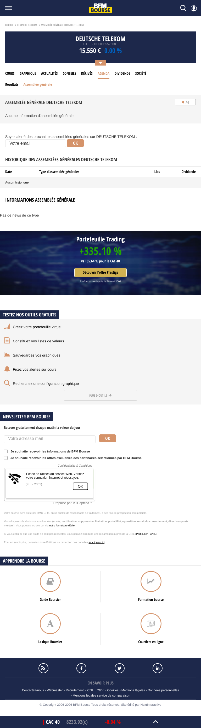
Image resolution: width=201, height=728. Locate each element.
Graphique (28, 73)
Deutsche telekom (27, 25)
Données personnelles (163, 690)
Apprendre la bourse (24, 561)
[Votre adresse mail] (50, 439)
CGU (90, 690)
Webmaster (55, 690)
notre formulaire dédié (62, 525)
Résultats (11, 84)
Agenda (103, 73)
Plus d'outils (100, 395)
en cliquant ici (97, 542)
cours (9, 73)
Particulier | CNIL (146, 534)
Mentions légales (133, 690)
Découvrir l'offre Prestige (100, 272)
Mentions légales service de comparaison (101, 695)
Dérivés (87, 73)
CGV (100, 690)
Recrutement (75, 690)
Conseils (69, 73)
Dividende (122, 73)
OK (75, 143)
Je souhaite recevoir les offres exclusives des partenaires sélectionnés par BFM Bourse (74, 458)
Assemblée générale (37, 84)
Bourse (9, 25)
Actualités (49, 73)
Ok (107, 438)
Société (141, 73)
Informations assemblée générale (40, 200)
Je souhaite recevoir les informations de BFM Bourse (48, 451)
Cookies (112, 690)
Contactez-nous (33, 690)
